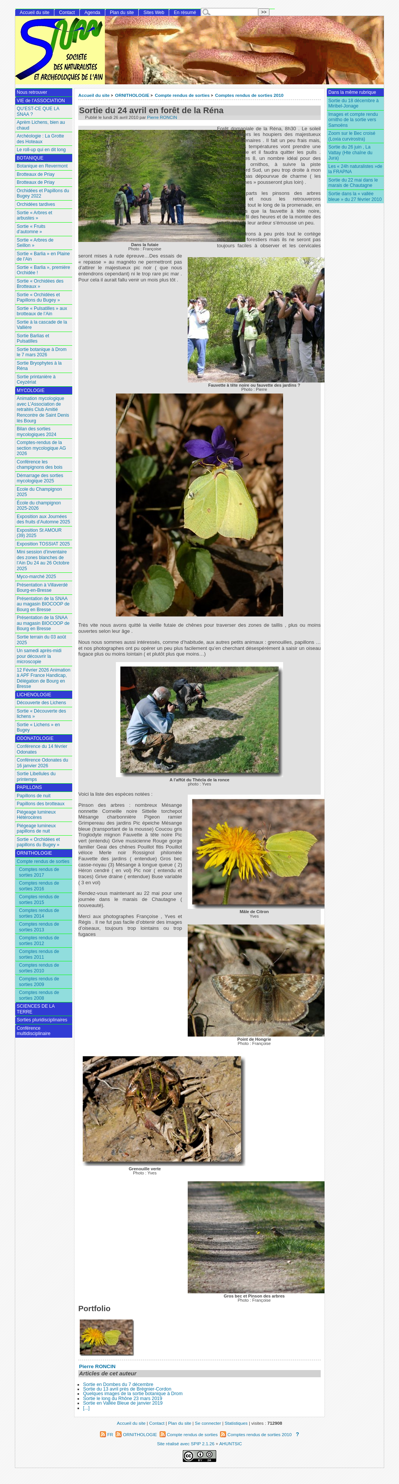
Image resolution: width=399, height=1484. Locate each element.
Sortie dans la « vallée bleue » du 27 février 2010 (355, 196)
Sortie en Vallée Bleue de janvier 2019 (123, 1403)
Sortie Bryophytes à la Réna (39, 365)
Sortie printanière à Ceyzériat (36, 379)
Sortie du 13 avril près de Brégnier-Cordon (127, 1389)
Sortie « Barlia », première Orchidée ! (43, 270)
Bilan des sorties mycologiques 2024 (36, 431)
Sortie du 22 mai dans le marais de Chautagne (353, 182)
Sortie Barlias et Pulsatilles (33, 338)
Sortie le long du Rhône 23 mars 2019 (122, 1398)
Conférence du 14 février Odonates (42, 749)
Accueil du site (94, 95)
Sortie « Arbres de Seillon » (35, 242)
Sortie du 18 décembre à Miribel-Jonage (353, 103)
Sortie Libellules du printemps (36, 776)
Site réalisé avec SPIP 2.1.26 (185, 1443)
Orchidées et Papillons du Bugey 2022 (43, 193)
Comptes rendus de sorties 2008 (39, 995)
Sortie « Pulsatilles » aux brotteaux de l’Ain (42, 311)
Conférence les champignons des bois (39, 464)
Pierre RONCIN (162, 117)
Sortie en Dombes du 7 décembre (118, 1384)
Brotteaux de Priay (36, 174)
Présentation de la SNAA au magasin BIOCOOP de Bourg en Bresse (43, 604)
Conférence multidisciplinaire (34, 1031)
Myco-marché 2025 (36, 576)
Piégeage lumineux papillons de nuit (36, 828)
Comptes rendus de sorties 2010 (249, 95)
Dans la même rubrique (352, 92)
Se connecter (208, 1423)
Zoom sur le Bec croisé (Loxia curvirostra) (351, 136)
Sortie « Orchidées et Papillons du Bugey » (38, 297)
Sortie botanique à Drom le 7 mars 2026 (41, 352)
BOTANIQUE (30, 158)
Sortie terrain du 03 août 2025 (41, 639)
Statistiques (236, 1423)
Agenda (92, 12)
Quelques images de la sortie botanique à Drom (132, 1393)
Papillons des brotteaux (41, 803)
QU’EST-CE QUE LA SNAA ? (38, 111)
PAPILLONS (29, 787)
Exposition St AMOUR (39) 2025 (39, 533)
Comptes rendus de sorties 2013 (39, 926)
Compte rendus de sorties (182, 95)
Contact (67, 12)
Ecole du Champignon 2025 (39, 492)
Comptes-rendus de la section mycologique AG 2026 (41, 448)
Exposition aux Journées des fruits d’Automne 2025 (43, 519)
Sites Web (153, 12)
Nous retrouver (32, 92)
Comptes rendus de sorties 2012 (39, 940)
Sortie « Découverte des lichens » (41, 713)
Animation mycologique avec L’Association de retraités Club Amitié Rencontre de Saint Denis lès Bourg (43, 409)
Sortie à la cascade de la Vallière (42, 324)
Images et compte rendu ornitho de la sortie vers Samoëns (353, 120)
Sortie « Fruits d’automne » (31, 229)
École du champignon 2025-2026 (39, 505)
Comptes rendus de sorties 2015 (39, 899)
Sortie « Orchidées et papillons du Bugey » (38, 842)
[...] (86, 1408)
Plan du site (122, 12)
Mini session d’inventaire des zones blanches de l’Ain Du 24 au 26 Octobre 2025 (43, 560)
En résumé (185, 12)
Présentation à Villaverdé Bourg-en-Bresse (42, 587)
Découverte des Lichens (41, 702)
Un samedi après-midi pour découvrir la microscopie (39, 656)
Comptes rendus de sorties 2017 (39, 872)
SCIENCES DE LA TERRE (36, 1009)
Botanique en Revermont (42, 166)
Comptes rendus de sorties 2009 (39, 981)
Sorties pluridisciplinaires (42, 1020)
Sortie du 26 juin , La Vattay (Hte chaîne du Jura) (350, 152)
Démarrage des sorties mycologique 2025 (40, 478)
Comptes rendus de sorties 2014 (39, 913)
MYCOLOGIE (30, 390)
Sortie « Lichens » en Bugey (38, 727)
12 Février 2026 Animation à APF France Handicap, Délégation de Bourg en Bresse (43, 678)
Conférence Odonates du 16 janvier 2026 (42, 762)
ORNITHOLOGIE (132, 95)
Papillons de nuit (34, 795)
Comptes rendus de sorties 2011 (39, 954)
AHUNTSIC (230, 1443)
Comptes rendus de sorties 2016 (39, 885)
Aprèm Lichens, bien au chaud (41, 125)
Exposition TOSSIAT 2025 (43, 544)
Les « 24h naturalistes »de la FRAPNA (355, 169)
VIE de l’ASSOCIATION (41, 100)
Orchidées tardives (36, 204)
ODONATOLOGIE (35, 738)
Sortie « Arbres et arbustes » (34, 215)
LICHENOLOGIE (34, 694)
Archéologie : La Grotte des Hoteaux (40, 138)
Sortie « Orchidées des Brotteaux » (40, 283)
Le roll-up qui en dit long (41, 149)
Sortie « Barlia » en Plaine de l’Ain (43, 256)
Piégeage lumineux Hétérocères (36, 814)
